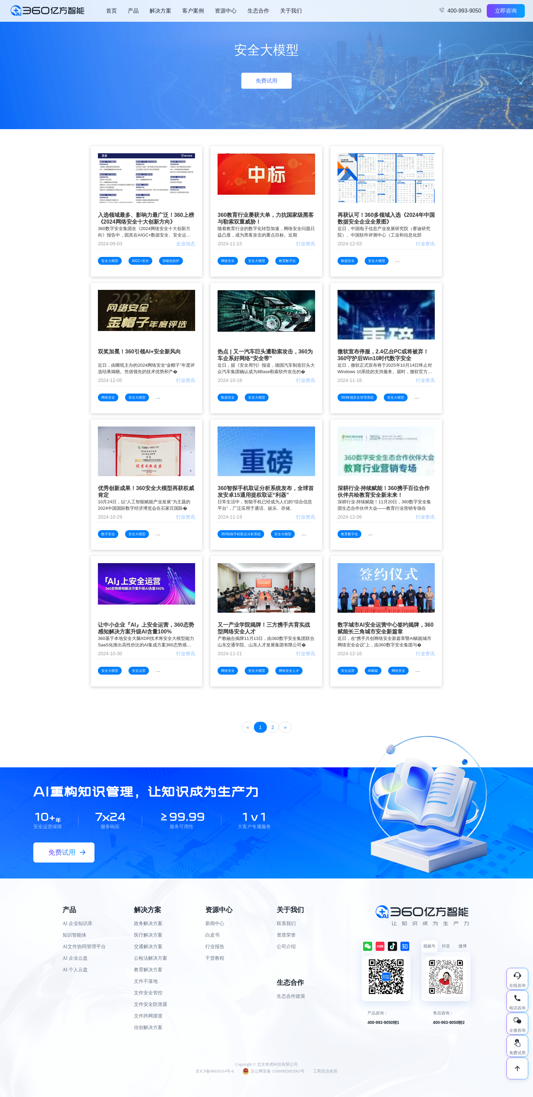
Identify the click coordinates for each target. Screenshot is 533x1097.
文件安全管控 (148, 992)
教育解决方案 (148, 969)
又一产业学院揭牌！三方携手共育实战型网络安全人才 (264, 628)
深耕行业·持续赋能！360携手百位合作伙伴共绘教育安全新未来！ (384, 491)
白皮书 (212, 935)
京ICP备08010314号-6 (214, 1071)
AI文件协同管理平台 (84, 946)
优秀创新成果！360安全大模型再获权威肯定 (146, 491)
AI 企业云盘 (75, 958)
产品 (133, 11)
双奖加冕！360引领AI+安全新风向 (139, 351)
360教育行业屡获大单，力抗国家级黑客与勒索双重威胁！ (266, 218)
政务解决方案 (148, 923)
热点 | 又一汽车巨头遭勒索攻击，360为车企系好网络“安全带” (265, 355)
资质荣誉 (286, 935)
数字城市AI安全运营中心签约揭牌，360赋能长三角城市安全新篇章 (386, 628)
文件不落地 (146, 981)
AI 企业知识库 (77, 923)
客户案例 (193, 11)
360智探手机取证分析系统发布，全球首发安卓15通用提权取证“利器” (266, 491)
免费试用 (266, 81)
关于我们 (291, 11)
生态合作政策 (291, 996)
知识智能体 (74, 935)
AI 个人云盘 (75, 969)
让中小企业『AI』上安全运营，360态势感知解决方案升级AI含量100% (146, 628)
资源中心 (226, 11)
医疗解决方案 (148, 935)
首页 (111, 11)
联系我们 (286, 923)
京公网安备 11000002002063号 (273, 1071)
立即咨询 (506, 11)
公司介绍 (286, 946)
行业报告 (214, 946)
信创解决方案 (148, 1027)
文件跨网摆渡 (148, 1015)
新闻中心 (214, 923)
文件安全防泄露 (150, 1004)
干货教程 (214, 958)
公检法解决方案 (150, 958)
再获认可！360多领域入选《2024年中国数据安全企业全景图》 (386, 218)
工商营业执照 (325, 1071)
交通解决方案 (148, 946)
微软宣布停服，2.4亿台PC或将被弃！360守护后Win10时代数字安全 (383, 355)
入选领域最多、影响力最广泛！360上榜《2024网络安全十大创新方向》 (146, 218)
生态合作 (258, 11)
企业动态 (185, 243)
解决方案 (160, 11)
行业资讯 (305, 243)
